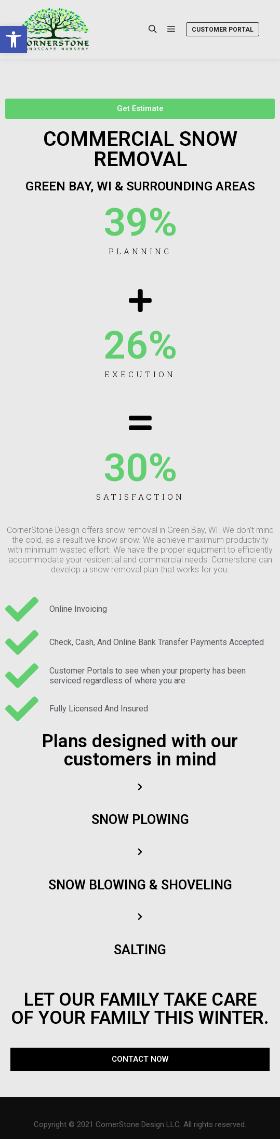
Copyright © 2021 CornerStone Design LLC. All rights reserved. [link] (140, 1124)
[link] (13, 39)
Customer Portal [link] (223, 29)
